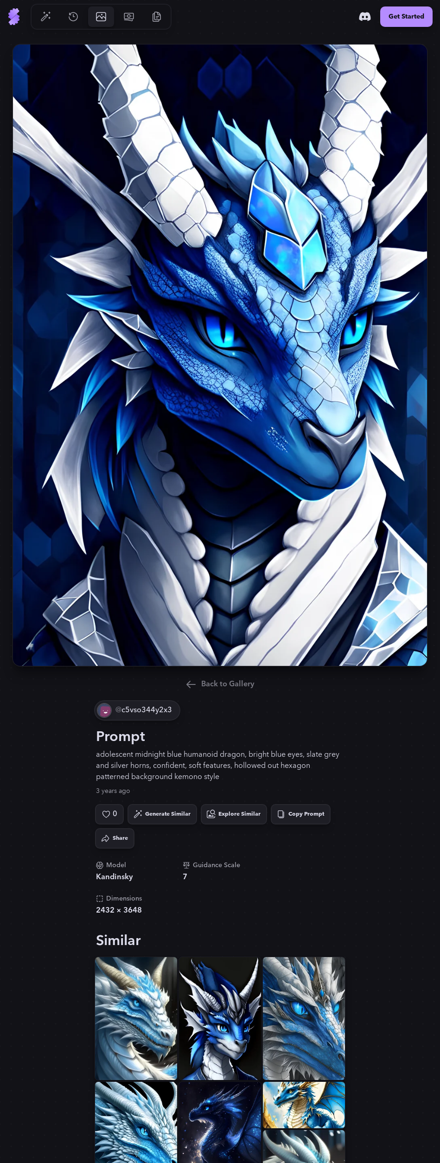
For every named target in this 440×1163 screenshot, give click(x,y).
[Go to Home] (14, 16)
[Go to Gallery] (101, 17)
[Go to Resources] (157, 17)
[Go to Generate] (45, 17)
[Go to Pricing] (129, 17)
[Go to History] (73, 17)
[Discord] (365, 16)
